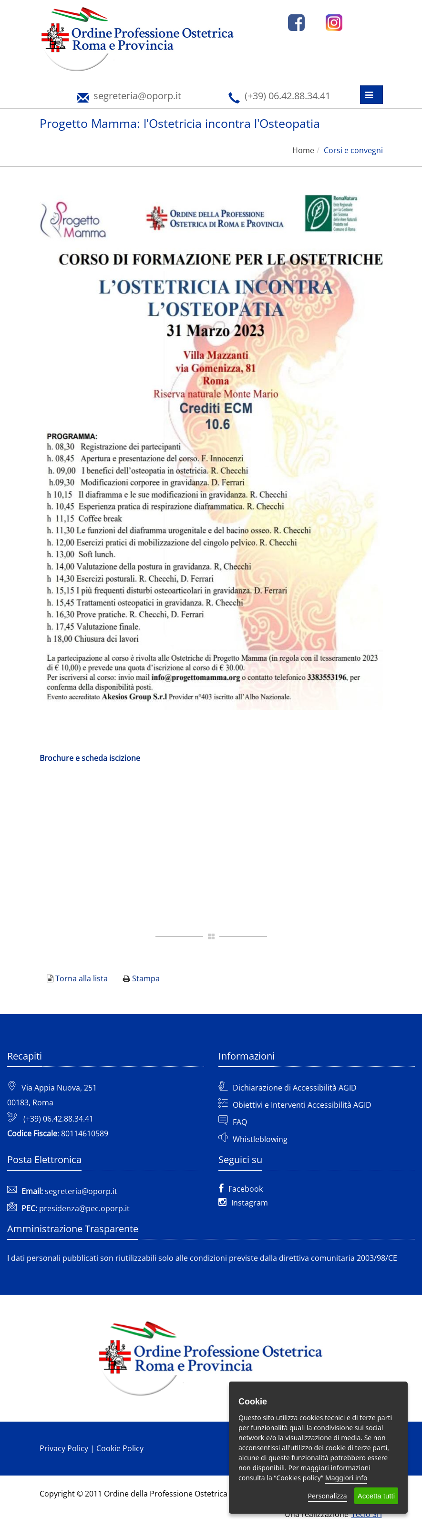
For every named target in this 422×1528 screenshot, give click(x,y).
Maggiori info (346, 1477)
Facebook (240, 1189)
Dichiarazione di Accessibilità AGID (295, 1087)
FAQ (240, 1122)
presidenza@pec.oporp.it (84, 1208)
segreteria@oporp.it (81, 1191)
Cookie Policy (120, 1448)
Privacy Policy (64, 1448)
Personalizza (327, 1495)
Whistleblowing (260, 1139)
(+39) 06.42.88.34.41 (58, 1118)
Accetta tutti (376, 1496)
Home (303, 150)
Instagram (243, 1202)
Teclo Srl (366, 1514)
